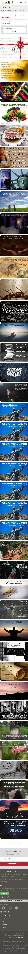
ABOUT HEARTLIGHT (9, 871)
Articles (4, 921)
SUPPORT (4, 885)
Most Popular (22, 15)
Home (4, 927)
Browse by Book (6, 17)
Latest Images (13, 15)
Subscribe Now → (14, 864)
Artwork (4, 924)
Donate (4, 894)
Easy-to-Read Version (15, 941)
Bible (3, 918)
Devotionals (6, 915)
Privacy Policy (20, 937)
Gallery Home (5, 15)
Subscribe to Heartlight (14, 900)
